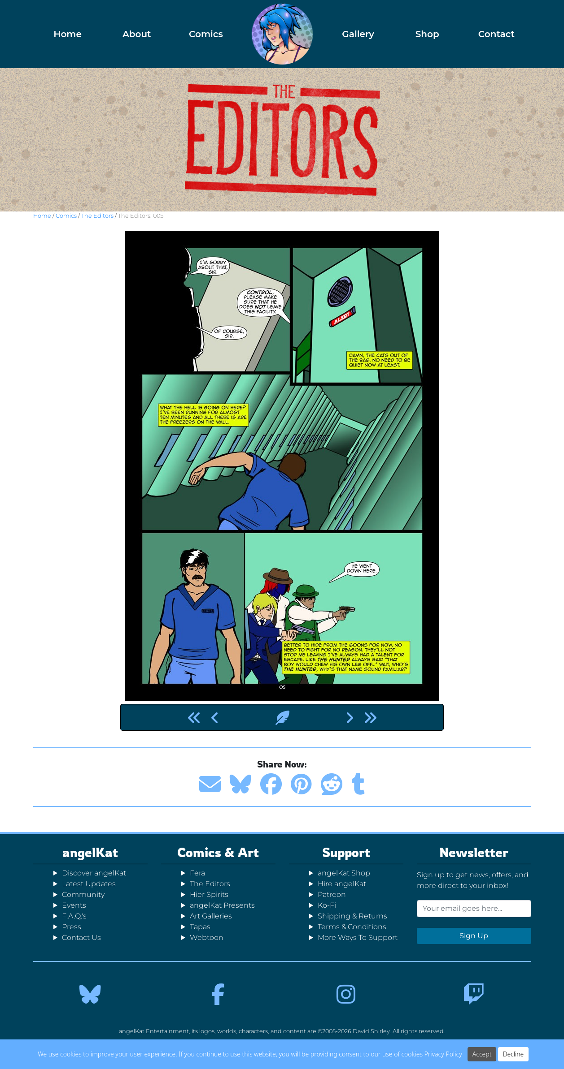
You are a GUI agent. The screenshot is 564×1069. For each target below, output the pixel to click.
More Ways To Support (358, 937)
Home (67, 34)
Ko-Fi (327, 905)
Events (74, 905)
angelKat (90, 852)
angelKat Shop (344, 873)
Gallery (358, 34)
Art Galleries (211, 916)
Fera (197, 873)
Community (83, 894)
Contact (496, 34)
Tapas (200, 926)
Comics (206, 34)
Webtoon (206, 937)
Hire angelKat (342, 883)
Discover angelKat (94, 873)
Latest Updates (89, 883)
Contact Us (81, 937)
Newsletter (473, 852)
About (136, 34)
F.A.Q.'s (74, 916)
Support (346, 852)
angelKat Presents (222, 905)
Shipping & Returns (352, 916)
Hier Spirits (209, 894)
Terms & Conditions (352, 926)
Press (71, 926)
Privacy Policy (443, 1054)
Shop (427, 34)
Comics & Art (218, 852)
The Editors (97, 215)
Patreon (332, 894)
